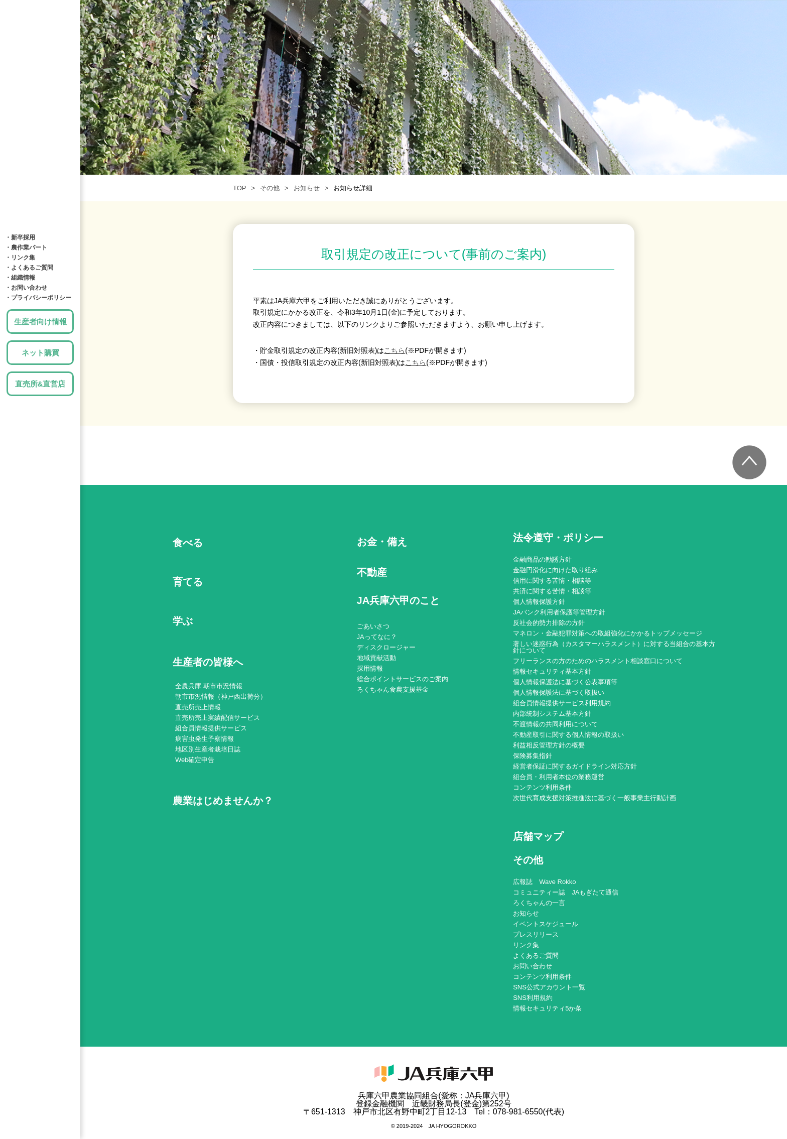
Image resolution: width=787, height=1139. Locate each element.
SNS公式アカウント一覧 (549, 987)
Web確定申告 (195, 760)
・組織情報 (20, 277)
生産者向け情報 (40, 321)
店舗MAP (40, 181)
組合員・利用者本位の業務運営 (558, 777)
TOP (239, 188)
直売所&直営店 (40, 383)
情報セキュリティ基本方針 (552, 671)
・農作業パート (26, 247)
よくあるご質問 (536, 955)
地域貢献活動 (376, 658)
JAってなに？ (377, 637)
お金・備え (40, 120)
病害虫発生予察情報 (204, 738)
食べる (40, 30)
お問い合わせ (532, 966)
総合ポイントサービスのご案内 (402, 679)
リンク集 (526, 945)
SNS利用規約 (533, 997)
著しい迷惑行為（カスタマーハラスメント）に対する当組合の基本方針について (614, 647)
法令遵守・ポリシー (558, 538)
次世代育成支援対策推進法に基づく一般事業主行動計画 (594, 798)
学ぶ (40, 90)
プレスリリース (536, 934)
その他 (270, 188)
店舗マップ (538, 836)
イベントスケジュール (545, 924)
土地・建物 (40, 151)
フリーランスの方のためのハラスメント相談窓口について (598, 661)
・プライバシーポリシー (38, 297)
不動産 (372, 572)
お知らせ (307, 188)
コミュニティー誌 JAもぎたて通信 (565, 892)
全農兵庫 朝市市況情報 (208, 686)
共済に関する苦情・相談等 (552, 591)
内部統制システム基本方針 (552, 713)
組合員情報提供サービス (211, 728)
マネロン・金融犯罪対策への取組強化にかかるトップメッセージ (607, 633)
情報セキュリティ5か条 (547, 1008)
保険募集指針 (532, 756)
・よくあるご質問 (29, 267)
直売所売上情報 (198, 707)
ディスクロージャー (386, 647)
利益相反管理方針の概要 (549, 745)
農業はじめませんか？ (223, 800)
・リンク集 (20, 257)
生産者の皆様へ (208, 662)
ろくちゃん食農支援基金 (393, 689)
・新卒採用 (20, 237)
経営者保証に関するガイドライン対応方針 (575, 766)
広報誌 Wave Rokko (544, 881)
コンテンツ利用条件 (542, 787)
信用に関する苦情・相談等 (552, 580)
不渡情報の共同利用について (555, 724)
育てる (40, 60)
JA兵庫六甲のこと (40, 211)
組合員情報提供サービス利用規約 (562, 703)
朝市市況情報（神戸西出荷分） (221, 696)
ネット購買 (40, 352)
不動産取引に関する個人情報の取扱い (568, 734)
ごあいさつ (373, 626)
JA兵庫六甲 (40, 7)
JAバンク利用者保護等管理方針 (559, 612)
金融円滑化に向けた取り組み (555, 570)
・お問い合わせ (26, 287)
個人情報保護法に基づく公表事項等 (565, 682)
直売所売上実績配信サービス (217, 717)
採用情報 (370, 668)
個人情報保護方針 (539, 601)
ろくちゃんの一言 (539, 903)
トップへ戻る (749, 462)
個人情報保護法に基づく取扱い (558, 692)
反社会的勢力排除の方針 (549, 622)
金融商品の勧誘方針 (542, 559)
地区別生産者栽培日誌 (207, 749)
